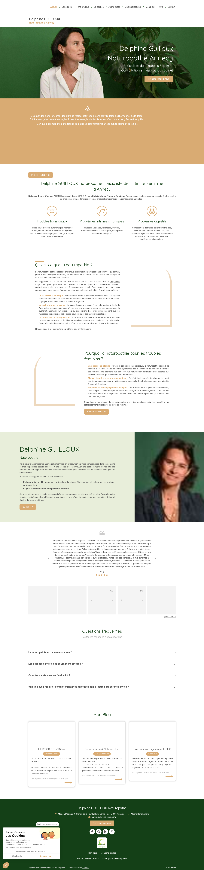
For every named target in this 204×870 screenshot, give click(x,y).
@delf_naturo (170, 616)
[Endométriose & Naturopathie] (102, 733)
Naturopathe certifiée (39, 196)
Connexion (171, 867)
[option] (102, 557)
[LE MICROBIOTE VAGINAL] (51, 733)
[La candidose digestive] (152, 733)
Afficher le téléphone (140, 814)
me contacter (56, 328)
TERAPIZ (85, 867)
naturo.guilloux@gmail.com (104, 816)
